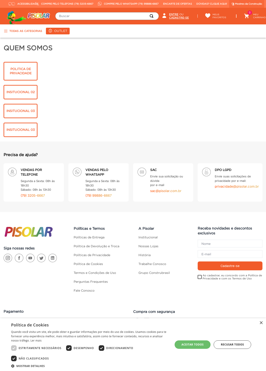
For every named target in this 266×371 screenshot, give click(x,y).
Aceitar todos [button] (192, 344)
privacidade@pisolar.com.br (237, 186)
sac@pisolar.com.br (165, 191)
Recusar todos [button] (232, 344)
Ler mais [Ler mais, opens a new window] (35, 340)
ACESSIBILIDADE (20, 3)
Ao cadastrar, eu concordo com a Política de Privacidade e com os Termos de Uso (232, 277)
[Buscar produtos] (152, 16)
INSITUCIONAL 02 (20, 92)
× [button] (261, 323)
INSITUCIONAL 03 (20, 111)
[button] (89, 366)
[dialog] (133, 344)
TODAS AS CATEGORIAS (23, 31)
